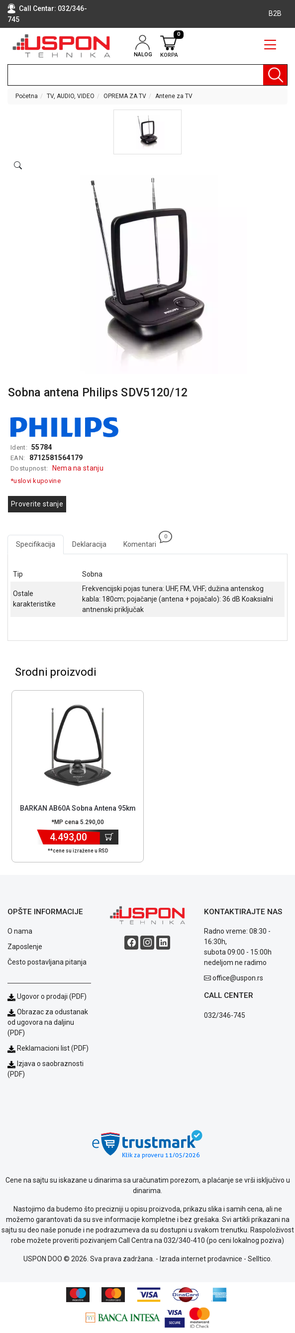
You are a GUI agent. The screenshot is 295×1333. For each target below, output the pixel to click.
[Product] (77, 745)
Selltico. (260, 1259)
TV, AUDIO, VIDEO (71, 96)
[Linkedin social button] (163, 943)
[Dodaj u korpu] (109, 837)
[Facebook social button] (131, 943)
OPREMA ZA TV (124, 96)
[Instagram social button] (147, 943)
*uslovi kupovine (35, 481)
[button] (147, 132)
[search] (147, 75)
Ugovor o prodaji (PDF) (47, 996)
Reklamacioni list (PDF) (48, 1048)
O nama (19, 931)
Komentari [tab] (144, 541)
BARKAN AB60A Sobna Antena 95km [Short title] (78, 808)
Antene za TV (174, 96)
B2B (275, 13)
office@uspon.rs (237, 978)
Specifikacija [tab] (35, 544)
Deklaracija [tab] (89, 544)
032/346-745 (224, 1015)
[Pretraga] (275, 75)
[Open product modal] (18, 166)
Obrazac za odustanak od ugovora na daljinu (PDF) (47, 1022)
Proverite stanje (37, 504)
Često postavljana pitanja (47, 962)
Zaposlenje (24, 947)
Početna (26, 96)
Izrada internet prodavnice (201, 1259)
